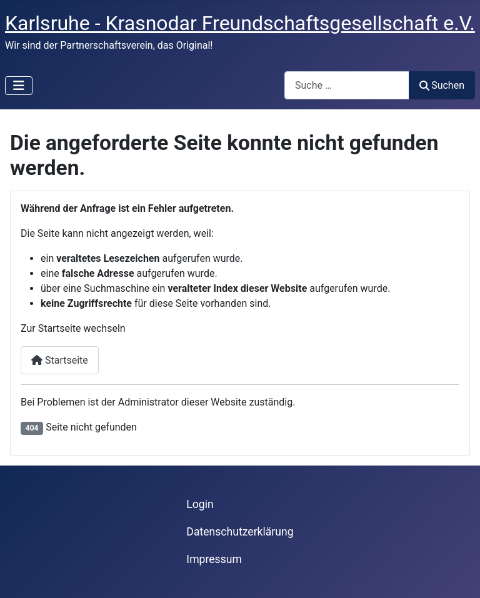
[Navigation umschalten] (18, 85)
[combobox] (346, 85)
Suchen (441, 85)
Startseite (59, 360)
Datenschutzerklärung (239, 532)
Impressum (214, 559)
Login (199, 504)
